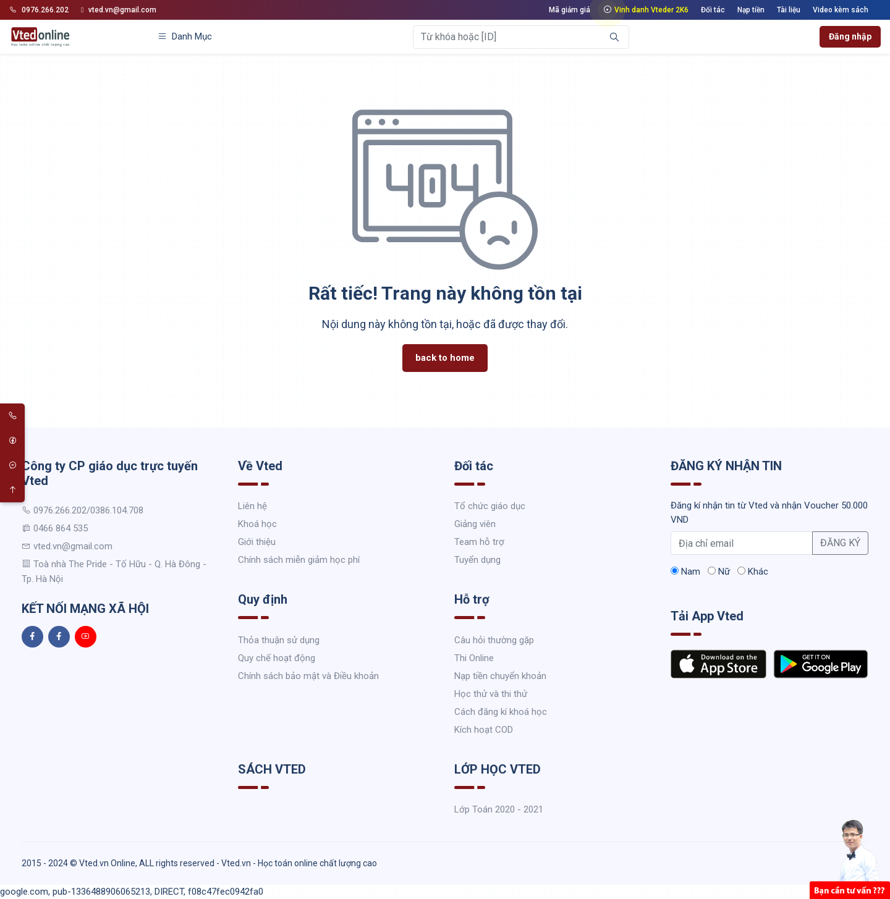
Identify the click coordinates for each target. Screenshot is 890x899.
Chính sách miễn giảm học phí (299, 559)
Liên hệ (252, 506)
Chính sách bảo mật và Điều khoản (308, 676)
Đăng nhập (850, 36)
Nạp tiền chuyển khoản (500, 676)
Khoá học (257, 524)
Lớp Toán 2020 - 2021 (498, 809)
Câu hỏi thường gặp (494, 640)
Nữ (719, 571)
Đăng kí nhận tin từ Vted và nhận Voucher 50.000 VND (769, 512)
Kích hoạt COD (483, 729)
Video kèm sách (840, 10)
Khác (752, 571)
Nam (685, 571)
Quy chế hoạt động (276, 658)
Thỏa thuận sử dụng (279, 640)
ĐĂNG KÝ (840, 543)
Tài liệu (788, 10)
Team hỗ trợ (479, 541)
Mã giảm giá (569, 10)
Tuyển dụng (477, 559)
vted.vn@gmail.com (118, 10)
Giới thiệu (257, 541)
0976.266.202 (39, 10)
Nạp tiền (751, 10)
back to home (445, 357)
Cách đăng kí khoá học (500, 711)
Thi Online (474, 658)
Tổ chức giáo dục (489, 506)
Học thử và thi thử (490, 693)
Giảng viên (475, 524)
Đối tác (713, 10)
